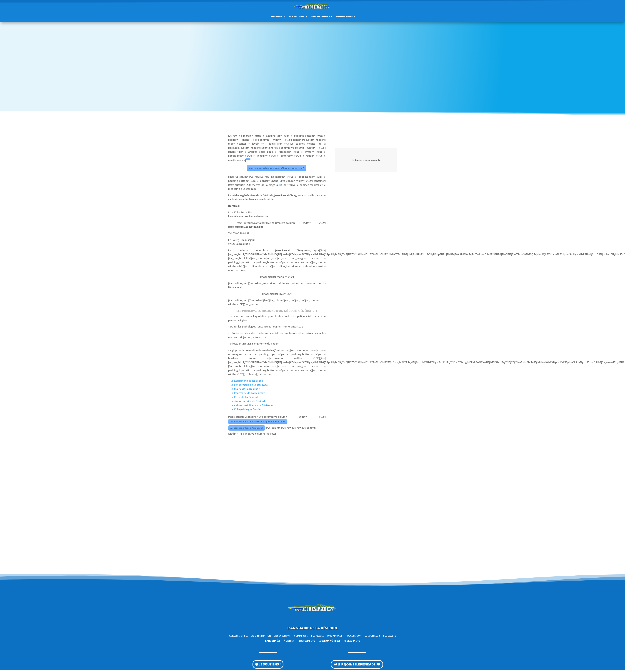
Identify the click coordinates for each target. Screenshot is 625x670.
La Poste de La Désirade (245, 397)
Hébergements (306, 640)
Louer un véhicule (329, 640)
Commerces (301, 635)
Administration (261, 635)
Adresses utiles (320, 16)
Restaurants (352, 640)
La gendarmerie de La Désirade (249, 385)
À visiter (289, 640)
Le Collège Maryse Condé (245, 409)
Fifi (280, 185)
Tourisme (276, 16)
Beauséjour (354, 635)
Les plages (317, 635)
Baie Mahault (335, 635)
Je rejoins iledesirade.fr (359, 664)
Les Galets (389, 635)
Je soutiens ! (270, 664)
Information (344, 16)
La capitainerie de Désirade (247, 381)
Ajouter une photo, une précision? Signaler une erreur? (276, 168)
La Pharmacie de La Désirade (248, 393)
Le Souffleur (372, 635)
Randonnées (272, 640)
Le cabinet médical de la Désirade (252, 405)
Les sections (296, 16)
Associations (282, 635)
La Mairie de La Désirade (245, 389)
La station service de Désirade (248, 401)
